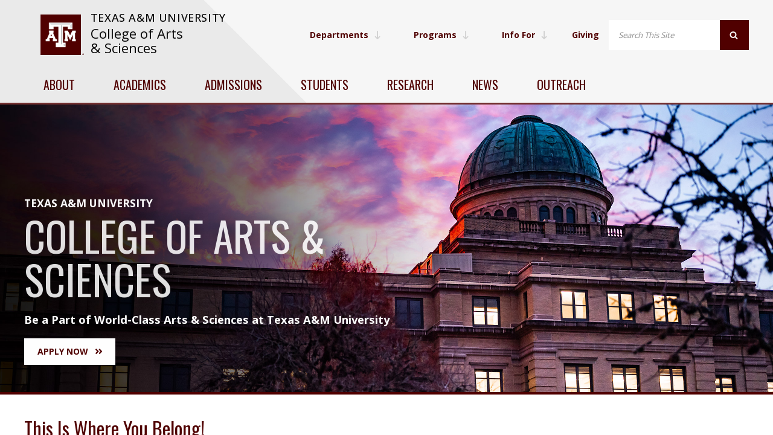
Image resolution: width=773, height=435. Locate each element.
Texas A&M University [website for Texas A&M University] (158, 17)
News (485, 85)
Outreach (561, 85)
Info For (525, 34)
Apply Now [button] (69, 351)
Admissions (233, 85)
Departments (345, 34)
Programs (441, 34)
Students (324, 85)
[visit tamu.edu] (61, 34)
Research (410, 85)
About (59, 85)
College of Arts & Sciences (137, 40)
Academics (140, 85)
